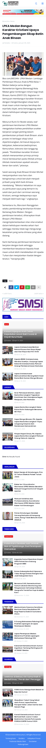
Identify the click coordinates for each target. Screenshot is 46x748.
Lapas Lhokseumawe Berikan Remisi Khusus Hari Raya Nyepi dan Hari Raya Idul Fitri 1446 (27, 349)
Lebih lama (38, 293)
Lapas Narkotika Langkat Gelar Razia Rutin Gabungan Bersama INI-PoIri (28, 409)
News (12, 21)
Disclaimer (33, 741)
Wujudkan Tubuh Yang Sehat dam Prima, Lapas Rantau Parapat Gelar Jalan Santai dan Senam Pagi (28, 703)
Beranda (5, 21)
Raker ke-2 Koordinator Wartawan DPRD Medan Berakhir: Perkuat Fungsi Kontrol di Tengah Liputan (28, 487)
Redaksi (22, 738)
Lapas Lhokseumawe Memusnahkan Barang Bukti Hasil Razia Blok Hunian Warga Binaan (28, 376)
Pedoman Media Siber (17, 741)
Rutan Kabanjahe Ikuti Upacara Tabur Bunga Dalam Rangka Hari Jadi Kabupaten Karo (28, 573)
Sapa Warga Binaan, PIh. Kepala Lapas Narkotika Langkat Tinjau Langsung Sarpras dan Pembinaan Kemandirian (28, 422)
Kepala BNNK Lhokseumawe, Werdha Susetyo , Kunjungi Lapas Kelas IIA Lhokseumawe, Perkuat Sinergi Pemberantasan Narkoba (28, 362)
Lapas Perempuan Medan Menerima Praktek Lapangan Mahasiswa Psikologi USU (26, 636)
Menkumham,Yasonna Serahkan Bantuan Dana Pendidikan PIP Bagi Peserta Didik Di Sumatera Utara (28, 610)
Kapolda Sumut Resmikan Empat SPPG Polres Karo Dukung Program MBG (28, 561)
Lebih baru (8, 293)
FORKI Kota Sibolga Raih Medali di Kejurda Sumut (29, 691)
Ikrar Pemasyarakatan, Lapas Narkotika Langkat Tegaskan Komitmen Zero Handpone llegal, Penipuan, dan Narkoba (28, 396)
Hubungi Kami (23, 744)
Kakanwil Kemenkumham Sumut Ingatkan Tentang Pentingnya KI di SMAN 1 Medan (28, 648)
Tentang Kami (11, 738)
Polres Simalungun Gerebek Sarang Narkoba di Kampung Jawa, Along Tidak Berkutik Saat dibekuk (28, 516)
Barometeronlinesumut (16, 735)
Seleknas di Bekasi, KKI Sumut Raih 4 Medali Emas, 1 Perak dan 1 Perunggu (22, 678)
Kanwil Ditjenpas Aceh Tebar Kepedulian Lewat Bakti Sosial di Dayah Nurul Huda (20, 334)
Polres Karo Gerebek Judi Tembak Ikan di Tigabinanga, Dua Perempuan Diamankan (22, 546)
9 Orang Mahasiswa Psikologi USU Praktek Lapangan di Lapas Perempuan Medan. (28, 623)
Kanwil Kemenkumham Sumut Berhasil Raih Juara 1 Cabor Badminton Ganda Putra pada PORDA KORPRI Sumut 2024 (27, 718)
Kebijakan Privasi (34, 738)
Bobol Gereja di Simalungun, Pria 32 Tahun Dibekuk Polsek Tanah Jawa (28, 474)
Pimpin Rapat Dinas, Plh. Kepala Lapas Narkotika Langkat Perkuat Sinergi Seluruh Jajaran (28, 436)
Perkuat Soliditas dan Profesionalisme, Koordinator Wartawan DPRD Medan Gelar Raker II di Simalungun (27, 502)
